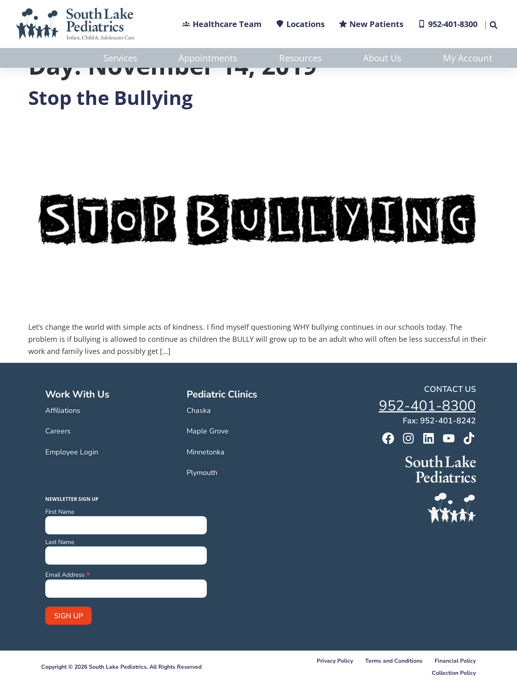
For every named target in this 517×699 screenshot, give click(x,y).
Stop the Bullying (110, 117)
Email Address (67, 594)
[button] (493, 25)
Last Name (59, 562)
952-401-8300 (427, 425)
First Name (59, 532)
